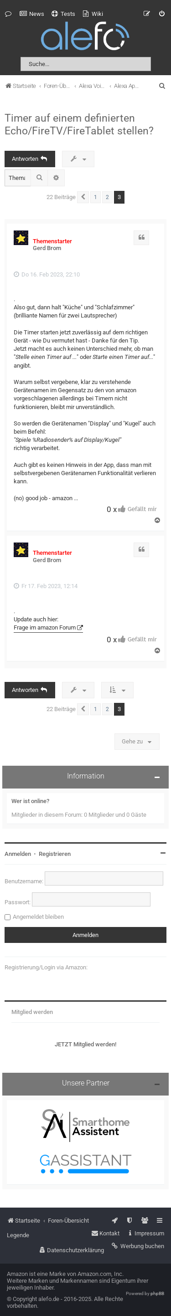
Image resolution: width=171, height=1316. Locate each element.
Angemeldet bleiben (38, 916)
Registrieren (55, 853)
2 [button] (107, 197)
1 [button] (95, 197)
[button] (83, 197)
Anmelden (18, 853)
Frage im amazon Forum (45, 627)
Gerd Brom (47, 248)
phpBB (157, 1293)
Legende (18, 1235)
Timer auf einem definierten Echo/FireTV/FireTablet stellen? (79, 124)
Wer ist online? (30, 801)
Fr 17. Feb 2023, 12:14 (46, 586)
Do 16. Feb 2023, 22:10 (47, 274)
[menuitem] (32, 14)
